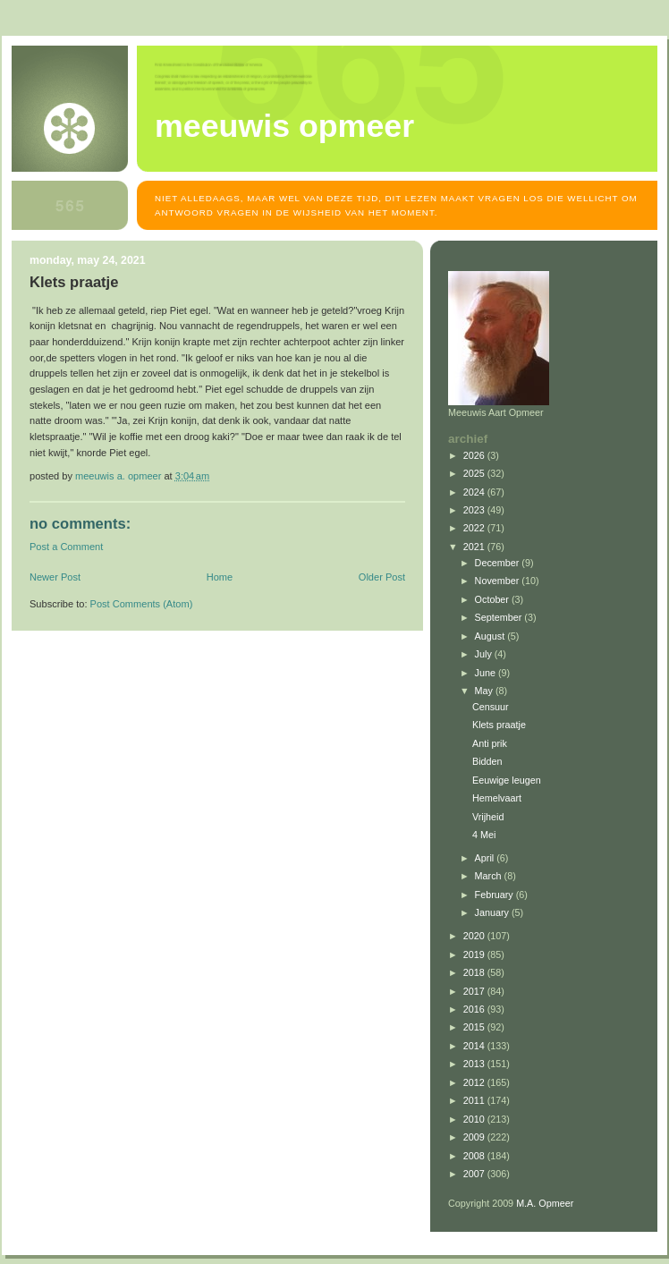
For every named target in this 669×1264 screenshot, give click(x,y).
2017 (475, 991)
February (495, 894)
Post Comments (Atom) (141, 603)
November (498, 580)
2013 (475, 1063)
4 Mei (483, 834)
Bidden (487, 761)
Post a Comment (66, 546)
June (486, 672)
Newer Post (55, 577)
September (500, 617)
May (485, 690)
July (485, 654)
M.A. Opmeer (544, 1203)
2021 (475, 546)
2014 (475, 1045)
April (486, 858)
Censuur (490, 706)
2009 (475, 1137)
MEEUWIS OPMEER (284, 126)
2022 (475, 527)
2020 (475, 935)
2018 (475, 972)
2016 (475, 1009)
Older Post (382, 577)
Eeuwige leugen (506, 780)
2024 (475, 492)
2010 (475, 1119)
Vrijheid (488, 816)
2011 (475, 1100)
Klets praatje (499, 724)
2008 (475, 1155)
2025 (475, 473)
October (493, 599)
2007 (475, 1173)
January (493, 912)
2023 (475, 510)
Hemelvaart (496, 798)
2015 (475, 1027)
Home (220, 577)
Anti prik (489, 743)
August (491, 636)
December (498, 562)
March (489, 875)
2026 (475, 455)
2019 (475, 954)
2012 (475, 1082)
